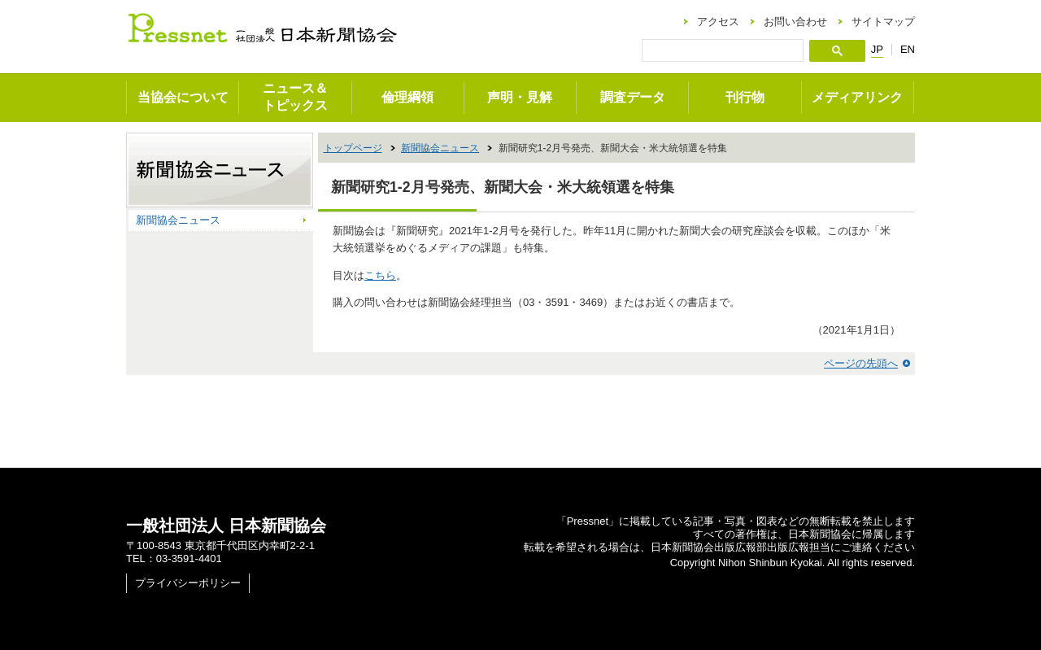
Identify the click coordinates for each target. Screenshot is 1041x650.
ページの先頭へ (861, 363)
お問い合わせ (795, 21)
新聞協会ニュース (440, 148)
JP (877, 49)
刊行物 (744, 97)
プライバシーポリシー (188, 583)
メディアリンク (857, 97)
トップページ (353, 148)
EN (907, 49)
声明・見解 (519, 97)
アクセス (718, 21)
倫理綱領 (407, 97)
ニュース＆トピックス (295, 96)
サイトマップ (883, 21)
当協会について (183, 97)
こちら (380, 275)
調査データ (632, 97)
